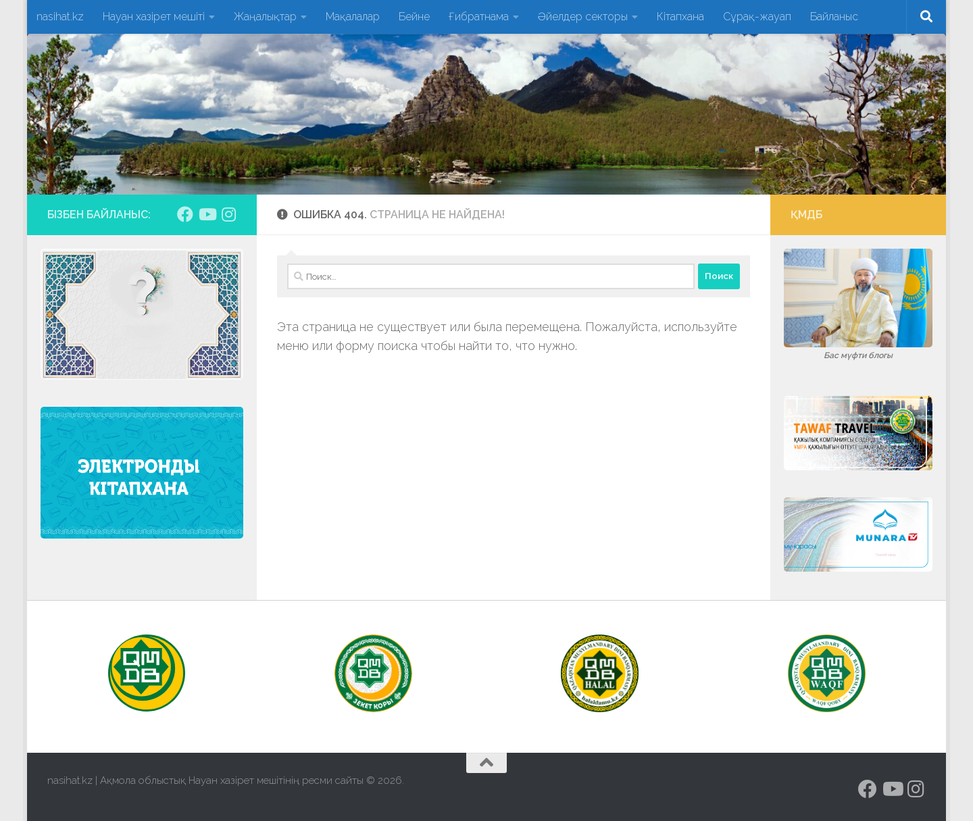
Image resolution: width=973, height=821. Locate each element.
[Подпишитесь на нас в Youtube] (207, 214)
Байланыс (834, 16)
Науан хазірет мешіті (154, 16)
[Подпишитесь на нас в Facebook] (185, 214)
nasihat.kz (60, 16)
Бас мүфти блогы (858, 355)
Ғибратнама (479, 16)
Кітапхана (680, 16)
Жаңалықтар (265, 16)
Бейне (414, 16)
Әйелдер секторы (583, 16)
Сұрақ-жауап (757, 16)
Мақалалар (353, 16)
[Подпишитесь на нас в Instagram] (228, 214)
